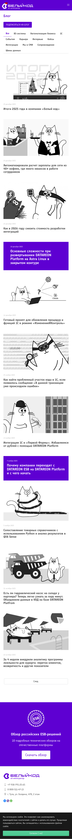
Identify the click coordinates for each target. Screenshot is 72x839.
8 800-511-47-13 (15, 789)
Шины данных (13, 50)
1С (61, 33)
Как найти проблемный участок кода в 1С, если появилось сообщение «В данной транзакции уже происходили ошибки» (34, 383)
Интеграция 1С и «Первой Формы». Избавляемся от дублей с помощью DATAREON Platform (36, 444)
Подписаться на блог (17, 24)
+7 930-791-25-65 (16, 784)
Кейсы (51, 39)
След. (36, 681)
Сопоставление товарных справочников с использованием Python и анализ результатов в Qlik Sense (34, 533)
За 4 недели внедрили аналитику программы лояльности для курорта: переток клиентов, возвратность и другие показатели (33, 663)
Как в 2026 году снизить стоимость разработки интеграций (34, 230)
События (10, 39)
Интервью (38, 39)
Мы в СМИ (28, 44)
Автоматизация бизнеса (42, 33)
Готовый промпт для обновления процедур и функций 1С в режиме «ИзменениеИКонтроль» (34, 321)
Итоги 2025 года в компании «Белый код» (31, 109)
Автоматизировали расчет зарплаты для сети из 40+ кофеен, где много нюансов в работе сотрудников (35, 169)
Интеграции (12, 44)
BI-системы (20, 33)
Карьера (23, 39)
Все (7, 33)
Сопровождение (45, 44)
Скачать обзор (36, 755)
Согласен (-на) (36, 833)
